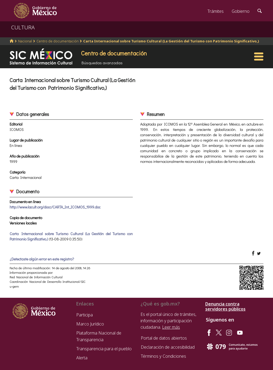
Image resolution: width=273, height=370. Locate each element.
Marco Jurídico (90, 324)
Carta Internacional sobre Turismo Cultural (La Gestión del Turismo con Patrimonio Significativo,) (171, 41)
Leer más (171, 327)
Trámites (215, 11)
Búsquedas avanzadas (102, 62)
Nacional (25, 41)
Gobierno (241, 11)
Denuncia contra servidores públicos (225, 306)
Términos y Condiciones (163, 356)
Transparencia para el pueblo (104, 349)
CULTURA (23, 27)
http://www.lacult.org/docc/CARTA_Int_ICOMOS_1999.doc (55, 207)
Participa (84, 315)
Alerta (81, 358)
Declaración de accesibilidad (168, 347)
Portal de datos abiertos (164, 338)
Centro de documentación (58, 41)
